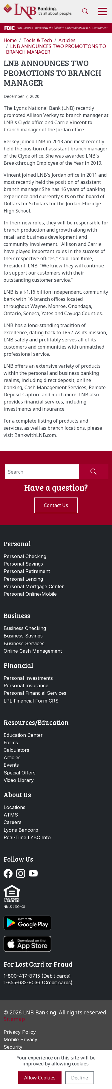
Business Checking (25, 628)
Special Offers (20, 773)
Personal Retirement (27, 571)
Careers (13, 822)
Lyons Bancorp (21, 830)
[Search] (42, 471)
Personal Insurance (26, 685)
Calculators (16, 750)
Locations (14, 807)
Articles (12, 757)
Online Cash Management (33, 651)
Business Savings (23, 636)
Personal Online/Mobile (30, 594)
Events (11, 765)
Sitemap (14, 1018)
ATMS (11, 815)
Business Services (24, 643)
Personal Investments (28, 678)
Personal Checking (25, 556)
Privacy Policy (20, 1032)
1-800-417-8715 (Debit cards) (37, 976)
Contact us (56, 505)
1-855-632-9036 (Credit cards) (38, 982)
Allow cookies (40, 1077)
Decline (79, 1077)
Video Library (19, 780)
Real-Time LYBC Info (27, 837)
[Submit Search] (93, 471)
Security (13, 1047)
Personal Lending (23, 579)
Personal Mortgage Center (34, 586)
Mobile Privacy (20, 1039)
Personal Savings (23, 564)
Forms (11, 742)
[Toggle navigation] (102, 11)
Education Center (23, 735)
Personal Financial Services (35, 693)
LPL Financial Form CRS (31, 701)
